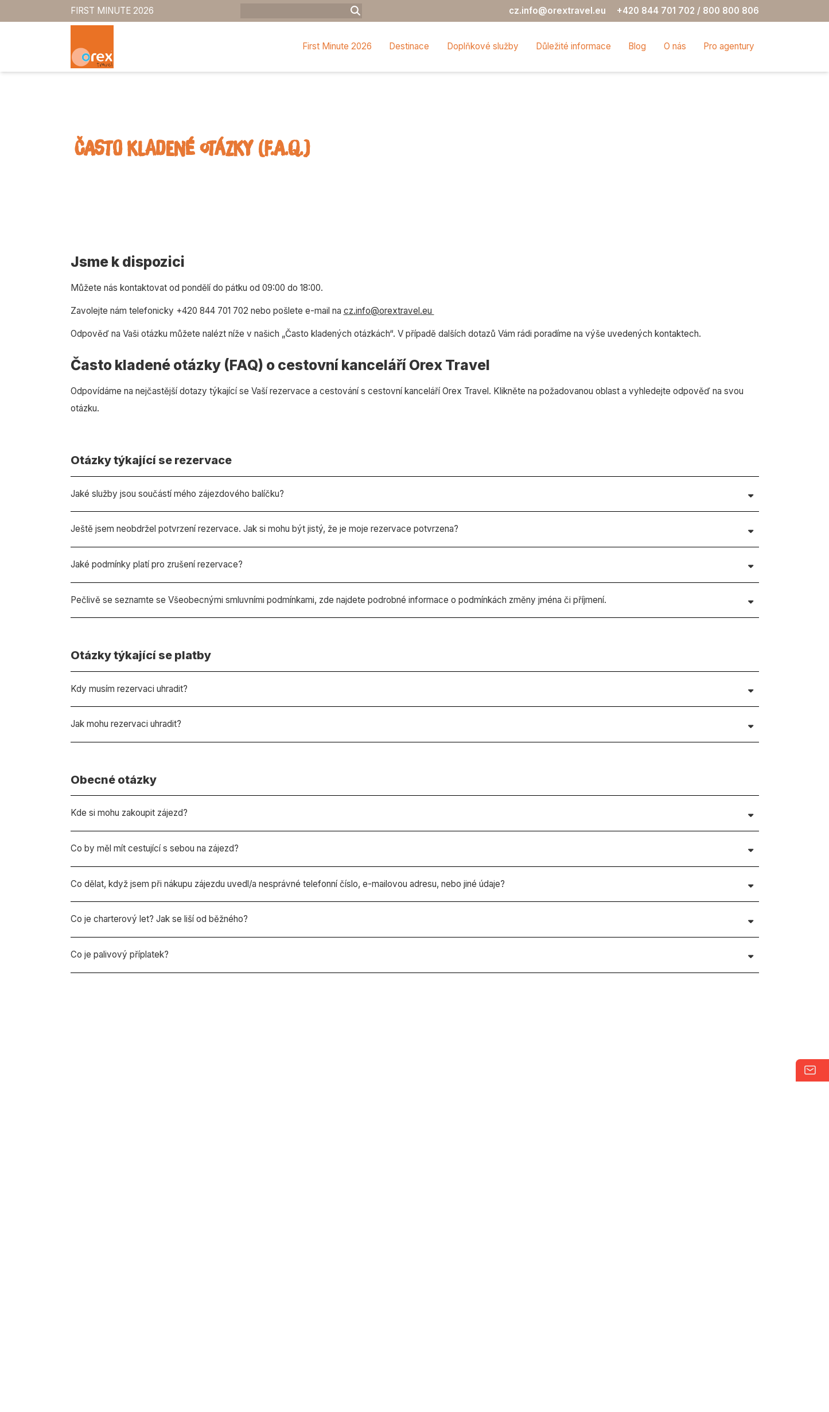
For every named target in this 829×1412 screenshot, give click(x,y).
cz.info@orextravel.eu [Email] (557, 10)
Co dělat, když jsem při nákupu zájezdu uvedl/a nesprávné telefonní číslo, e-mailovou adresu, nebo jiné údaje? (288, 986)
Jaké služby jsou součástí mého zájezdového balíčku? (177, 595)
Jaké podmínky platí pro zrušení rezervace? (157, 667)
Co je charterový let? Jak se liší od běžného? (159, 1021)
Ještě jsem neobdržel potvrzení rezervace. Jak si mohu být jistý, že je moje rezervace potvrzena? (264, 631)
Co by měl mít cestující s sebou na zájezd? (155, 950)
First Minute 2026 (337, 46)
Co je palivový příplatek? (120, 1057)
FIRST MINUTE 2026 (112, 10)
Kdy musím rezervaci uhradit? (129, 790)
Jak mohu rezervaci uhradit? (126, 826)
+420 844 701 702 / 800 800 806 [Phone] (688, 10)
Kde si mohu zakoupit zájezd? (129, 915)
